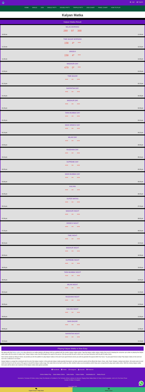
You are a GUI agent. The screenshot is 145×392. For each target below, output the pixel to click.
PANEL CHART (103, 7)
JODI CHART (90, 7)
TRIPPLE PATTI (78, 7)
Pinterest (89, 369)
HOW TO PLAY (116, 7)
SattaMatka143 (90, 374)
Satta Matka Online (59, 374)
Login (132, 2)
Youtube (81, 369)
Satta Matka (70, 374)
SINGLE (34, 7)
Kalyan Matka (80, 374)
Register (140, 2)
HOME (27, 7)
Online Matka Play (45, 374)
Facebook (55, 369)
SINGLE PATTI (51, 7)
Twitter (64, 369)
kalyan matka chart (17, 352)
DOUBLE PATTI (65, 7)
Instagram (72, 369)
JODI (42, 7)
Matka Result (101, 374)
